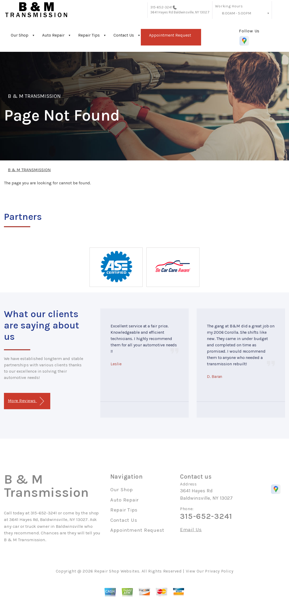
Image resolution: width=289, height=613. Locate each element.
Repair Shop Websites (116, 571)
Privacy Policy (219, 571)
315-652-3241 (161, 7)
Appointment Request (170, 35)
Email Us (191, 529)
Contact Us (123, 35)
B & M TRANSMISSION (34, 96)
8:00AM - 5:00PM (236, 13)
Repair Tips (89, 35)
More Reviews (26, 401)
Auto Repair (53, 35)
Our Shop (19, 35)
